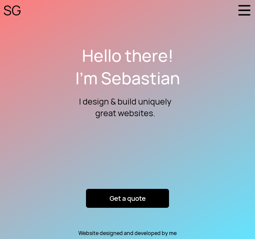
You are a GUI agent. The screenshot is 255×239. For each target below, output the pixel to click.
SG (12, 10)
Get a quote (128, 198)
